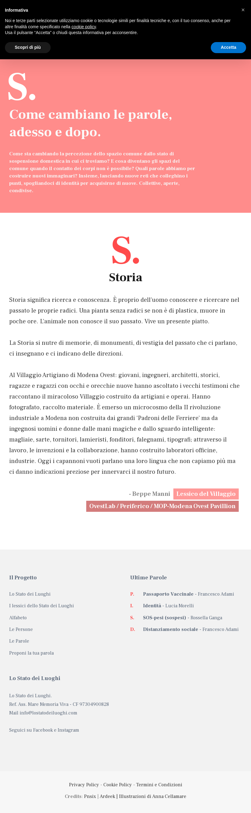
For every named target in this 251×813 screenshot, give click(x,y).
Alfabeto (18, 618)
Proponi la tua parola (31, 653)
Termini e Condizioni (159, 785)
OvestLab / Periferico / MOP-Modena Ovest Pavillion (162, 506)
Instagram (68, 730)
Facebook (43, 730)
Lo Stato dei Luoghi (30, 594)
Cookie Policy (117, 785)
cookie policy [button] (83, 26)
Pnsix (90, 796)
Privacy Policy (84, 785)
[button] (243, 10)
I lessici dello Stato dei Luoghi (41, 606)
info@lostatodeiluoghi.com (48, 713)
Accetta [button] (228, 47)
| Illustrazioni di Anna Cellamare (150, 796)
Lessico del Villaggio (206, 494)
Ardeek (107, 796)
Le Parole (19, 641)
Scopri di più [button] (28, 47)
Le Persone (21, 629)
